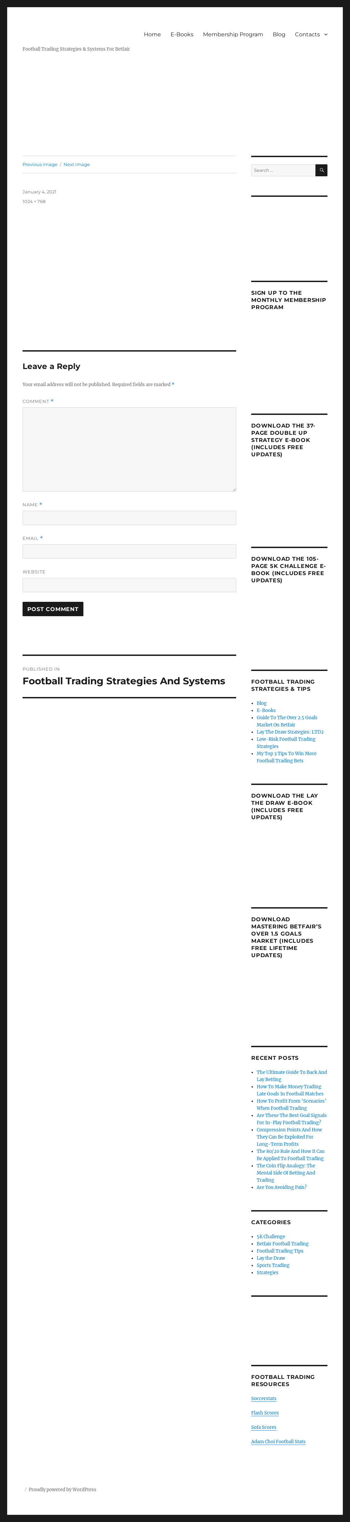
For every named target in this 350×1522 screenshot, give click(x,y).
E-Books (182, 34)
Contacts (307, 34)
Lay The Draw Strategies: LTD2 (290, 732)
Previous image (40, 164)
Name (32, 505)
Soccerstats (264, 1398)
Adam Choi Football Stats (278, 1442)
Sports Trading (273, 1265)
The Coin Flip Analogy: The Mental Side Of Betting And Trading (286, 1173)
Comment (38, 401)
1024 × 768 (34, 201)
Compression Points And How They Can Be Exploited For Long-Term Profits (289, 1137)
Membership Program (233, 34)
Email (33, 538)
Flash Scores (265, 1413)
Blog (279, 34)
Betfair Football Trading (283, 1244)
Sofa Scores (264, 1427)
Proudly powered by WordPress (62, 1490)
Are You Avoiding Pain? (282, 1187)
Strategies (268, 1273)
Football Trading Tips (280, 1251)
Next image (77, 164)
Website (34, 571)
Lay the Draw (271, 1258)
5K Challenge (271, 1237)
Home (152, 34)
